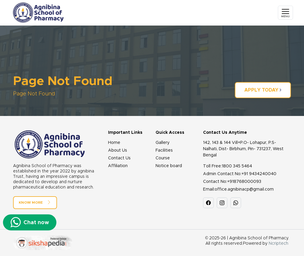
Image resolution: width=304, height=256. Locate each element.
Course (163, 158)
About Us (117, 150)
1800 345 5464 (237, 166)
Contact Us (119, 158)
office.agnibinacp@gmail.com (244, 189)
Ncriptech (278, 243)
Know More (35, 202)
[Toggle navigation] (285, 13)
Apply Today (262, 89)
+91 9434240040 (258, 174)
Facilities (164, 150)
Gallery (163, 143)
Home (114, 143)
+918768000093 (244, 182)
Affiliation (118, 166)
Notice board (169, 166)
